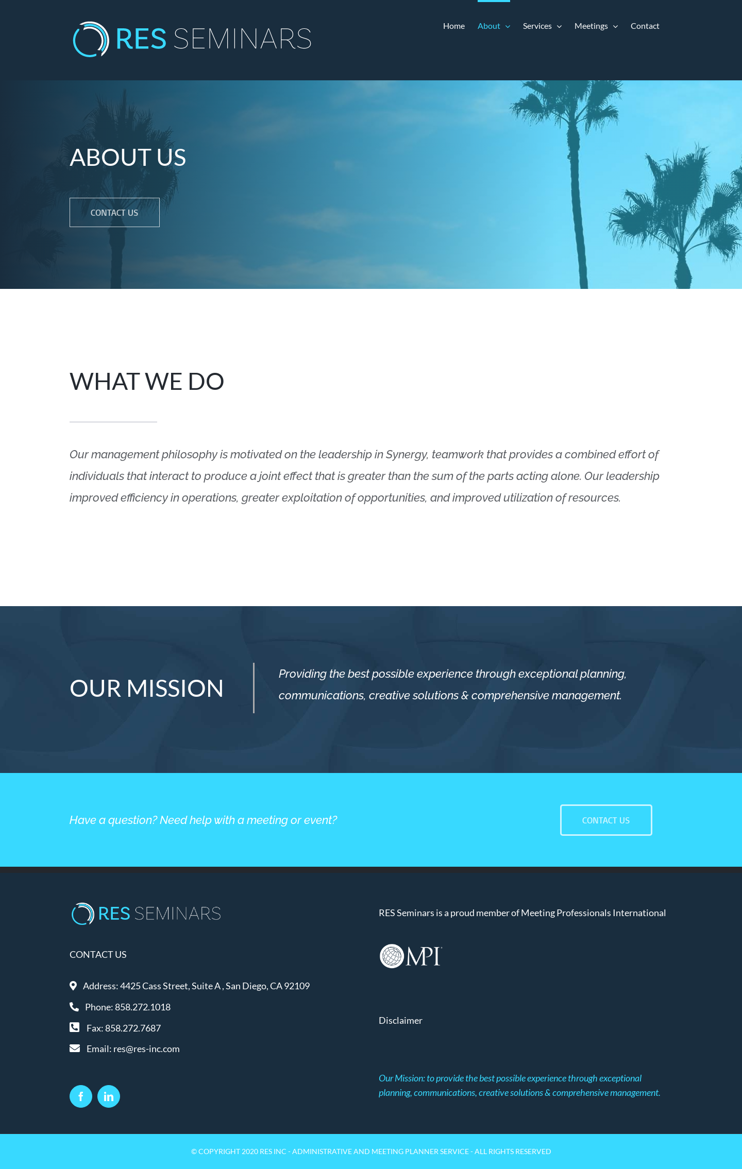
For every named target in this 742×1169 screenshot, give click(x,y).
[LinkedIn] (108, 1096)
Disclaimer (401, 1020)
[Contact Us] (606, 820)
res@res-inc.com (146, 1048)
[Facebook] (81, 1096)
